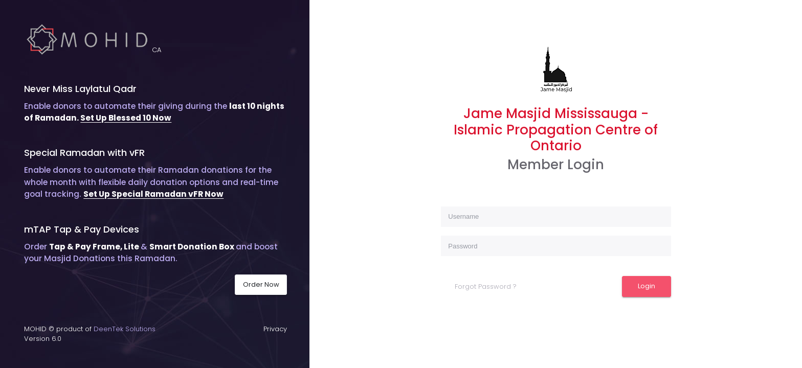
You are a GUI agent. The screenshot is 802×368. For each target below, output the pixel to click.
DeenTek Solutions (124, 329)
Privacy (275, 329)
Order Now (261, 284)
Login (646, 286)
